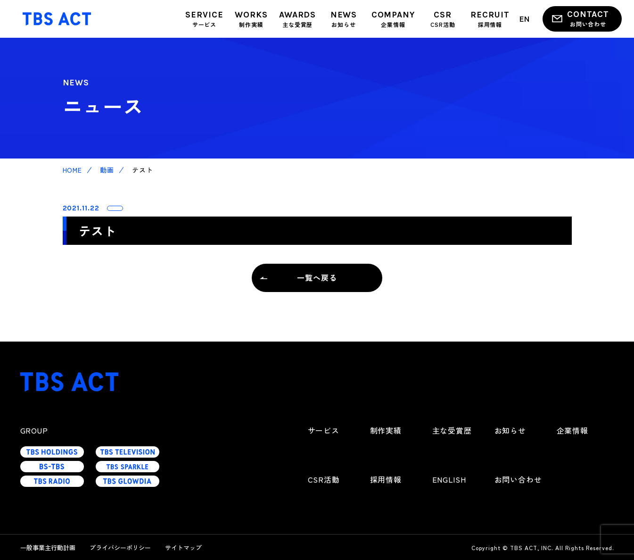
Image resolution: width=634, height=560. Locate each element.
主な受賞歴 (452, 430)
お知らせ (510, 430)
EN (524, 18)
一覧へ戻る (317, 277)
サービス (324, 430)
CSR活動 (324, 479)
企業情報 (573, 430)
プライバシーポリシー (120, 547)
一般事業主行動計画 (47, 547)
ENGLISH (449, 479)
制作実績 (386, 430)
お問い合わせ (518, 479)
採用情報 (386, 479)
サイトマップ (183, 547)
